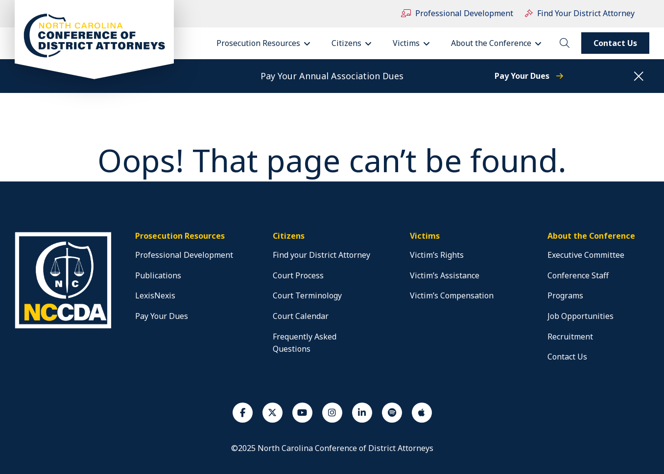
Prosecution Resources (266, 43)
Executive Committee (585, 254)
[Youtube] (302, 413)
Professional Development (457, 13)
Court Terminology (307, 295)
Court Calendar (301, 316)
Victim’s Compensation (452, 295)
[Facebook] (243, 413)
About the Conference (499, 43)
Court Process (298, 275)
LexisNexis (155, 295)
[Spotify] (392, 413)
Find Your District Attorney (580, 13)
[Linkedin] (362, 413)
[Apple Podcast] (422, 413)
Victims (414, 43)
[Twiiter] (272, 413)
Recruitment (570, 336)
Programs (565, 295)
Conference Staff (578, 275)
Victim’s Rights (437, 254)
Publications (158, 275)
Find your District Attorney (321, 254)
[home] (65, 328)
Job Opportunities (580, 316)
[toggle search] (564, 43)
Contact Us (615, 43)
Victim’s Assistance (444, 275)
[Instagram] (332, 413)
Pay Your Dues (529, 75)
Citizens (355, 43)
